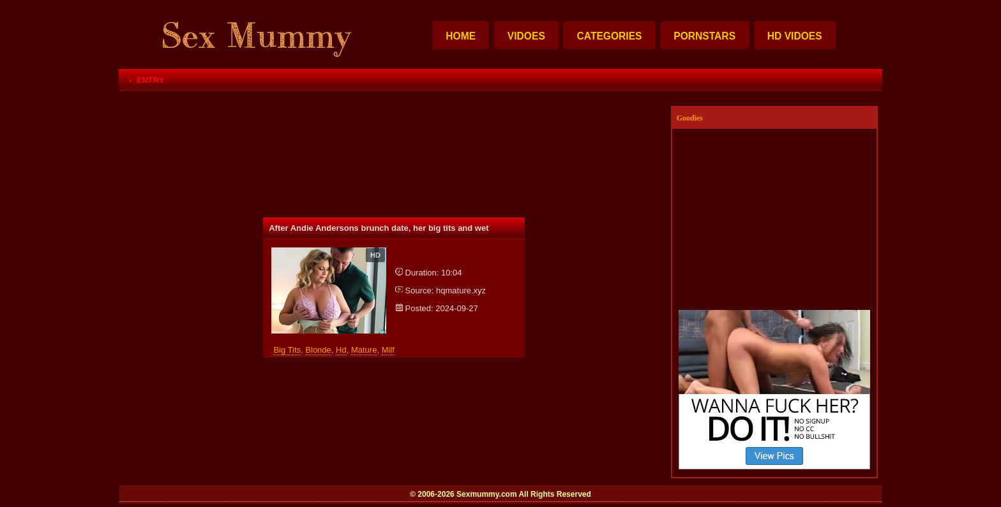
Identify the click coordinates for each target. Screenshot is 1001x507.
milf (388, 350)
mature (364, 350)
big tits (287, 350)
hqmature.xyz (461, 290)
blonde (318, 350)
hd (341, 350)
